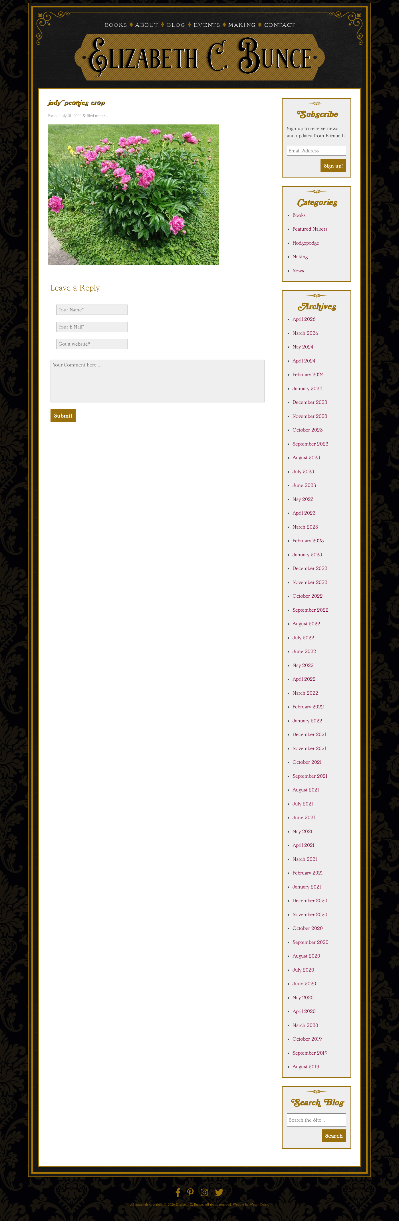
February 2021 (308, 873)
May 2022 (303, 665)
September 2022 (311, 610)
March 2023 (305, 527)
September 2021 (310, 776)
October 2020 (308, 928)
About (146, 25)
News (298, 270)
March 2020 (305, 1025)
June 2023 (304, 485)
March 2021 (305, 859)
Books (115, 25)
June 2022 (304, 651)
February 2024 (308, 374)
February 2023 (308, 540)
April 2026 (304, 319)
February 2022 (308, 707)
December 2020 (310, 900)
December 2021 (310, 734)
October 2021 (307, 762)
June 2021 (304, 817)
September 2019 (310, 1053)
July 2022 (303, 637)
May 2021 (303, 831)
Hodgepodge (306, 243)
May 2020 (303, 997)
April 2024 (304, 361)
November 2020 (310, 914)
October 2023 (308, 430)
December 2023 (310, 402)
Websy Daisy (259, 1204)
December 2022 (310, 568)
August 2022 (306, 623)
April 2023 (304, 513)
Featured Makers (310, 229)
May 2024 (303, 347)
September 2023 (311, 444)
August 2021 (306, 790)
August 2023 (306, 457)
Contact (279, 25)
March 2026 (305, 333)
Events (206, 25)
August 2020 (306, 956)
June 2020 (304, 983)
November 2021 (310, 748)
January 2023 (307, 554)
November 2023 (310, 416)
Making (241, 25)
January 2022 (307, 721)
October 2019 (307, 1039)
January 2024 (307, 388)
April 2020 (304, 1011)
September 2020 (311, 942)
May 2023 (303, 499)
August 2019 (306, 1066)
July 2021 (303, 804)
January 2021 (307, 887)
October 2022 (308, 596)
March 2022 (305, 693)
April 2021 (304, 845)
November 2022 (310, 582)
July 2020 (303, 970)
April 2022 (304, 679)
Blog (175, 25)
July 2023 (303, 471)
